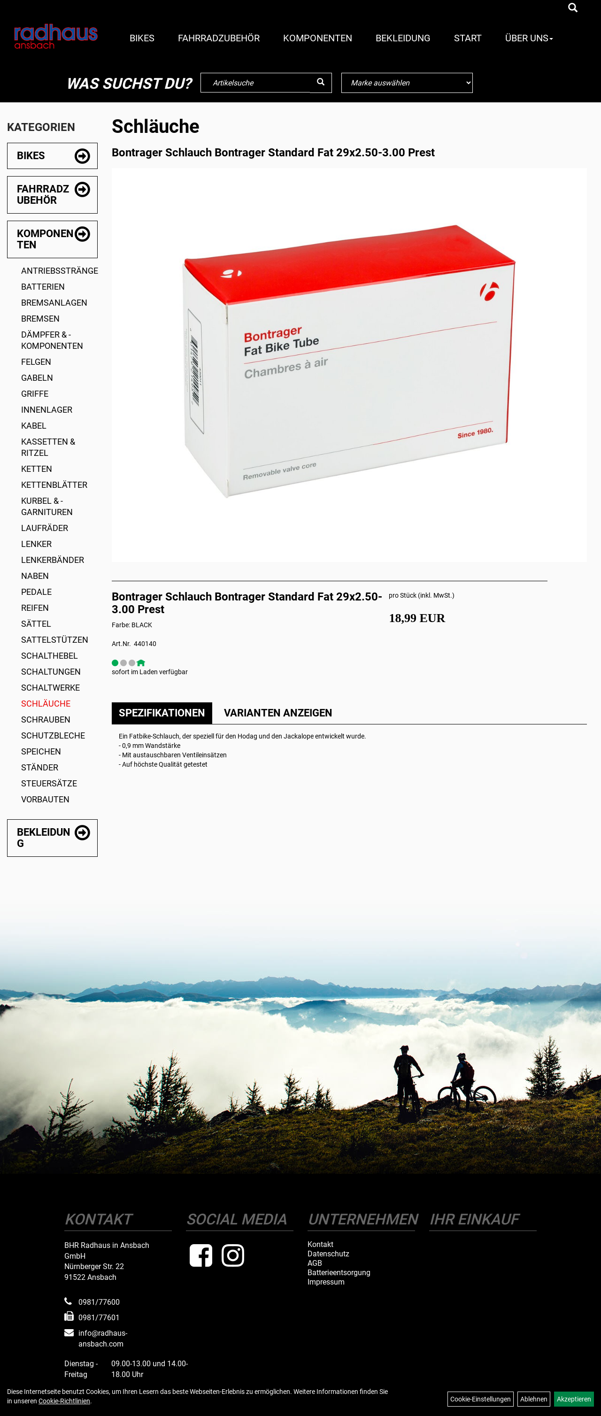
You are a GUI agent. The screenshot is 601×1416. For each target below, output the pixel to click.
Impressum (326, 1282)
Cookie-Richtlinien (64, 1401)
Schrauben (45, 719)
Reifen (35, 608)
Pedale (36, 592)
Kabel (33, 426)
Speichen (41, 751)
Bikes (142, 38)
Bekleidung (403, 38)
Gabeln (37, 378)
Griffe (34, 394)
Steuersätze (49, 783)
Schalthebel (49, 656)
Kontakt (320, 1244)
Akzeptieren (574, 1399)
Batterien (43, 287)
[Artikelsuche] (573, 8)
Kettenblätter (54, 485)
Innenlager (46, 410)
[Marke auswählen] (407, 83)
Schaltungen (51, 672)
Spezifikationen (162, 713)
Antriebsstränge (59, 271)
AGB (315, 1263)
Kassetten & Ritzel (48, 447)
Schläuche (45, 703)
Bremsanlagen (54, 303)
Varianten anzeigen (278, 713)
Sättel (36, 624)
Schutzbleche (53, 735)
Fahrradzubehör (219, 38)
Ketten (36, 469)
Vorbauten (45, 799)
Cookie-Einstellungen (480, 1399)
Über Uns (529, 38)
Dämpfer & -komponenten (52, 340)
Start (468, 38)
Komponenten (317, 38)
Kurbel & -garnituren (47, 506)
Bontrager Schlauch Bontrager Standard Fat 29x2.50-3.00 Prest (273, 152)
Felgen (36, 362)
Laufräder (44, 528)
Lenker (36, 544)
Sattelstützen (54, 640)
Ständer (39, 767)
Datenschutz (328, 1254)
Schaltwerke (50, 688)
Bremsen (40, 318)
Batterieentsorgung (339, 1273)
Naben (35, 576)
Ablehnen (533, 1399)
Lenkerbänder (52, 560)
